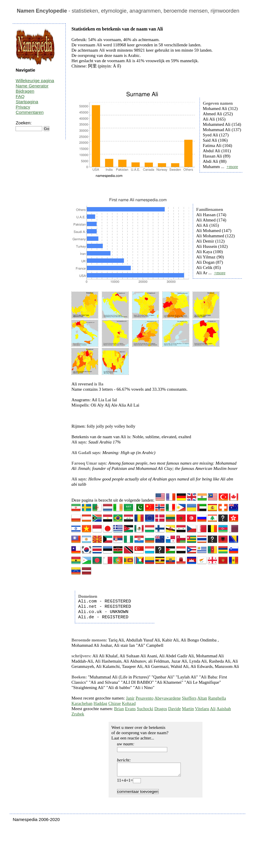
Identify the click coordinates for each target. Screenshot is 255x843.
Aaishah (224, 708)
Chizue (114, 703)
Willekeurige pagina (35, 80)
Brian (119, 708)
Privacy (23, 106)
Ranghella (217, 698)
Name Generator (32, 85)
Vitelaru (202, 708)
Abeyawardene (167, 698)
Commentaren (29, 112)
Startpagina (27, 101)
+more (232, 166)
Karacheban (81, 703)
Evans (130, 708)
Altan (202, 698)
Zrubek (77, 714)
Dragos (160, 708)
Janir (130, 698)
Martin (188, 708)
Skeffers (189, 698)
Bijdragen (25, 91)
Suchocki (145, 708)
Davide (174, 708)
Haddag (100, 703)
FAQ (20, 96)
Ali (213, 708)
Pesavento (144, 698)
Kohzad (129, 703)
